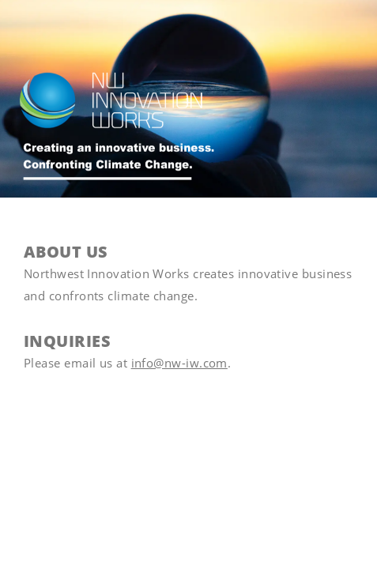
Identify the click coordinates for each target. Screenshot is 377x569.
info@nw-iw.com (179, 363)
